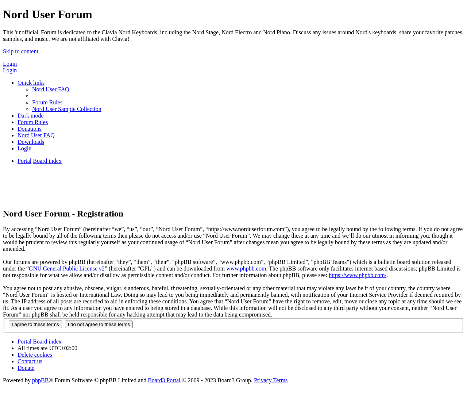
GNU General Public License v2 (67, 268)
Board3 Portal (164, 380)
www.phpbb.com (246, 268)
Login (10, 64)
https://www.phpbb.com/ (357, 275)
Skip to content (20, 51)
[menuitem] (50, 89)
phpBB (40, 380)
